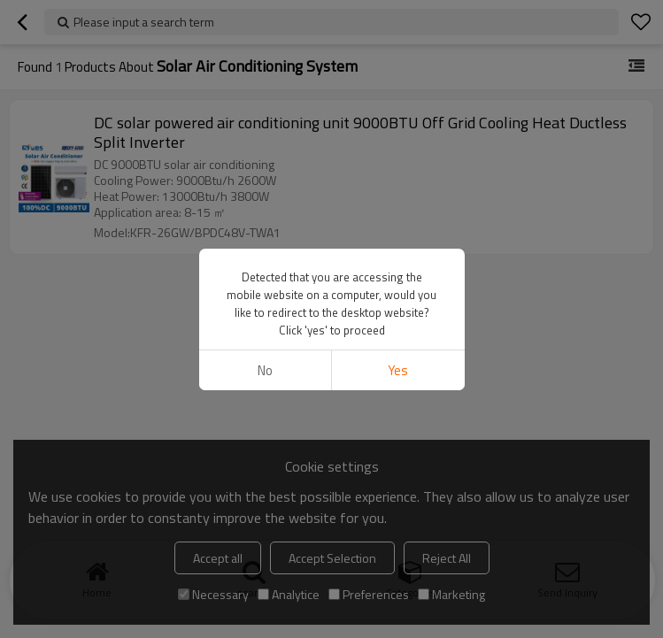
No (265, 370)
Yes (398, 370)
